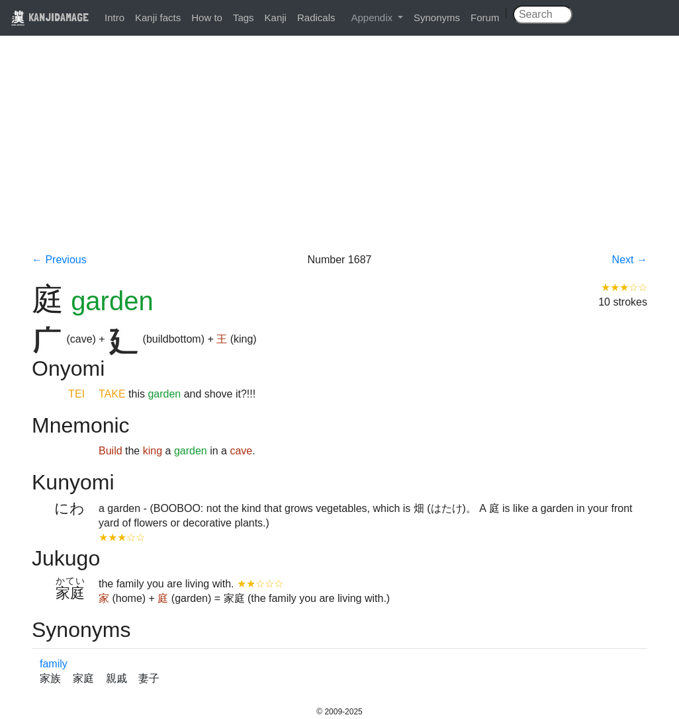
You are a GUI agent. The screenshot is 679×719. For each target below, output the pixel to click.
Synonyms (437, 17)
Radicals (316, 17)
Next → (629, 259)
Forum (485, 17)
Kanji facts (158, 17)
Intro (114, 17)
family (54, 663)
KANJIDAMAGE (50, 17)
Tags (243, 17)
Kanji (276, 17)
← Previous (59, 259)
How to (206, 17)
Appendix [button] (373, 17)
